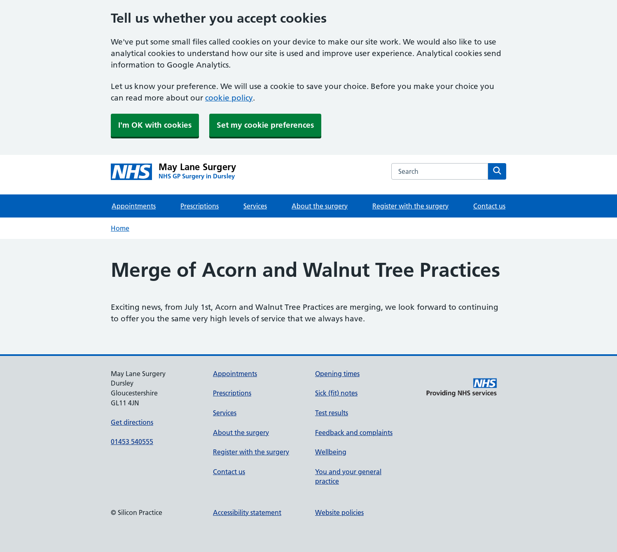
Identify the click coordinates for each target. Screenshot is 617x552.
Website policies (339, 512)
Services (255, 206)
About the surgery (320, 206)
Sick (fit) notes (336, 393)
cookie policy (229, 98)
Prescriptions (199, 206)
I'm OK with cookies (155, 125)
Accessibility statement (247, 512)
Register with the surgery (410, 206)
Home (120, 228)
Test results (331, 413)
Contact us (489, 206)
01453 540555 (132, 441)
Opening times (337, 374)
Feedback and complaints (354, 432)
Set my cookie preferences (265, 125)
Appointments (134, 206)
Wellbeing (330, 452)
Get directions (132, 422)
